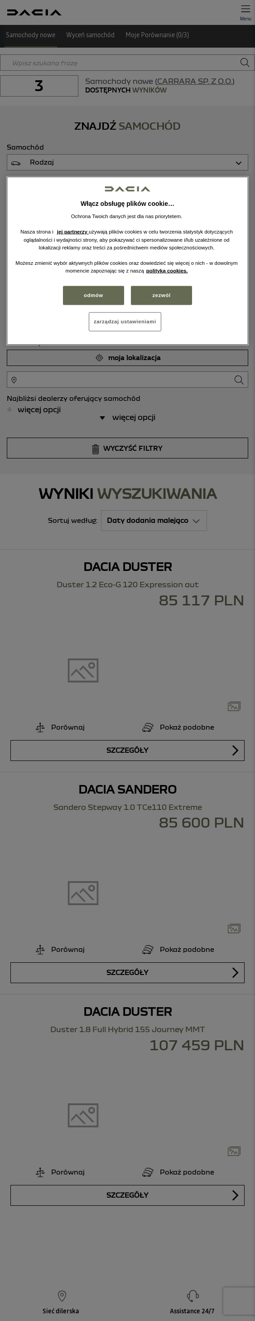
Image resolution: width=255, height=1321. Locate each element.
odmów (93, 294)
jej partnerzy (73, 231)
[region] (127, 260)
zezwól (162, 294)
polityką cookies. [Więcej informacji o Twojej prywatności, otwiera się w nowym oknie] (167, 270)
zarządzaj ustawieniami (125, 321)
